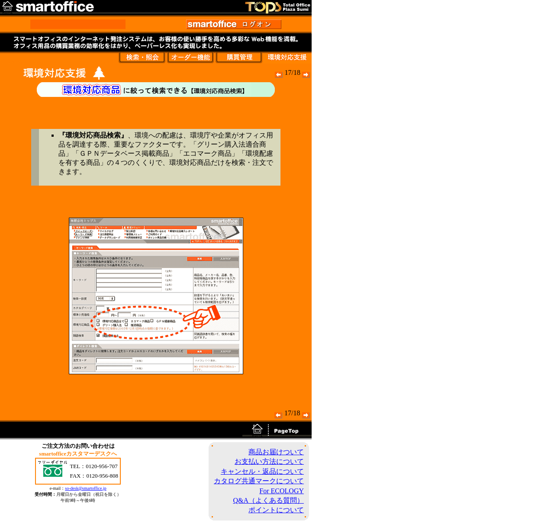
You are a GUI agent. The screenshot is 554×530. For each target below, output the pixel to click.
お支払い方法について (269, 461)
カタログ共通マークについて (259, 481)
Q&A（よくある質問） (268, 500)
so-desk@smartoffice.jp (85, 488)
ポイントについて (276, 510)
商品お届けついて (276, 452)
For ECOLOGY (281, 491)
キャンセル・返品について (262, 471)
